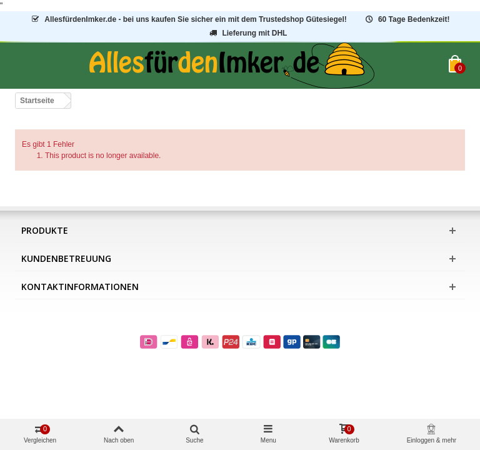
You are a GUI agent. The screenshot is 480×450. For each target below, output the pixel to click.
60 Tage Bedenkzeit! (406, 19)
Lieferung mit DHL (248, 33)
